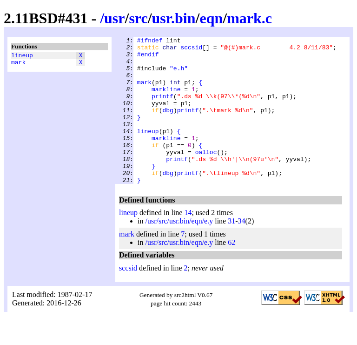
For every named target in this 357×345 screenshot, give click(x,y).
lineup (22, 56)
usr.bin (174, 18)
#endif (148, 58)
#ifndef (150, 41)
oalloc (206, 175)
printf (162, 108)
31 (231, 250)
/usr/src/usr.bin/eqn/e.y (179, 250)
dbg (167, 125)
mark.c (249, 18)
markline (166, 100)
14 (188, 242)
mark (18, 65)
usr (114, 18)
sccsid (191, 50)
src (138, 18)
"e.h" (179, 75)
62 (231, 272)
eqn (211, 18)
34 (241, 250)
